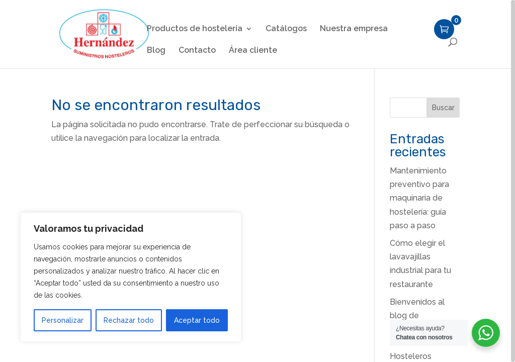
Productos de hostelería (194, 29)
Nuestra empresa (354, 29)
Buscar (443, 108)
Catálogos (286, 29)
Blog (156, 51)
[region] (257, 181)
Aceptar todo (197, 320)
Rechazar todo (129, 320)
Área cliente (253, 51)
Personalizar (62, 320)
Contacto (197, 51)
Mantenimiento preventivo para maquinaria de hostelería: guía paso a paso (419, 198)
